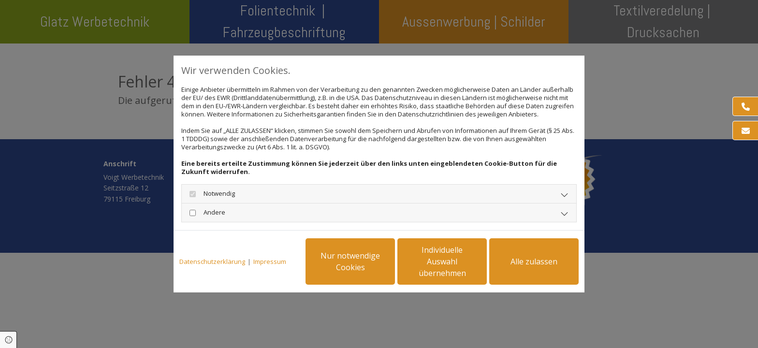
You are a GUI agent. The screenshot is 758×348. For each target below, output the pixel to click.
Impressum (269, 262)
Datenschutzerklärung (212, 262)
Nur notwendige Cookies (350, 261)
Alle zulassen (533, 261)
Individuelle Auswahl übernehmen (442, 261)
